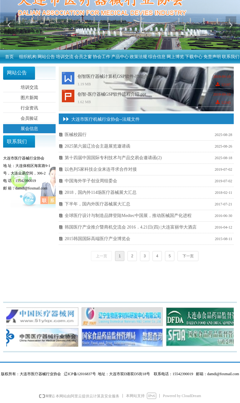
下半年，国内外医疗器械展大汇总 (97, 204)
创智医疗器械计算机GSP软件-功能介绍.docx (120, 76)
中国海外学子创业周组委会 (91, 181)
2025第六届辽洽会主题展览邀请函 (97, 146)
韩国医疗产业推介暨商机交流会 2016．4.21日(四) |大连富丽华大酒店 (131, 227)
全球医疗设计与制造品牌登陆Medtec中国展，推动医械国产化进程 (128, 215)
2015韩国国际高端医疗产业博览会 (97, 238)
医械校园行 (76, 134)
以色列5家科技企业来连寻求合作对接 (101, 169)
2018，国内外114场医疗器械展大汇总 (101, 192)
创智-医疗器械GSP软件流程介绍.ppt (112, 94)
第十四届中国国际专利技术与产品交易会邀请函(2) (113, 157)
